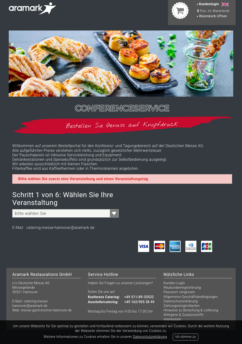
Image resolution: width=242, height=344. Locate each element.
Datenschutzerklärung (181, 301)
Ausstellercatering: (103, 302)
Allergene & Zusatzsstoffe (183, 315)
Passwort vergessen (179, 292)
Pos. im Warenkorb (213, 11)
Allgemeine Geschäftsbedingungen (191, 297)
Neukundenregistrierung (182, 287)
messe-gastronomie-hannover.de (46, 310)
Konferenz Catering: (104, 297)
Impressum (172, 319)
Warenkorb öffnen (212, 16)
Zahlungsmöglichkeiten (182, 306)
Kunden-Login (174, 283)
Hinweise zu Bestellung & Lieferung (191, 310)
